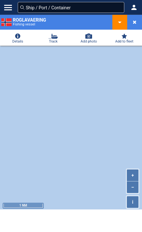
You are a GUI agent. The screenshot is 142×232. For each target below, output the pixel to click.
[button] (134, 7)
